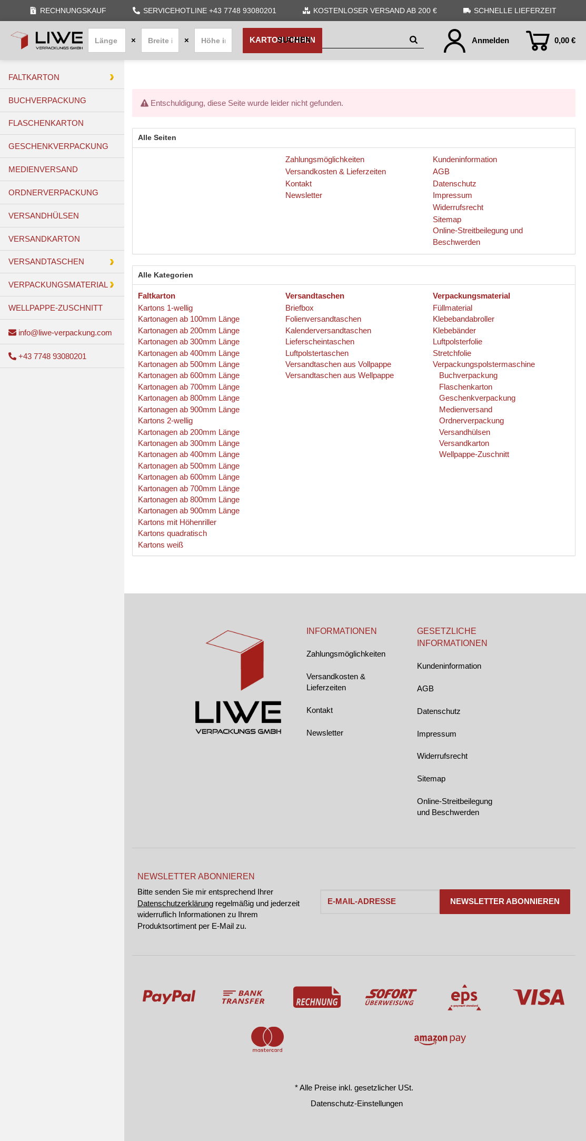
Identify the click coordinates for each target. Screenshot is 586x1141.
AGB (425, 688)
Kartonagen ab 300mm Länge (189, 341)
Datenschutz (439, 711)
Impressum (436, 733)
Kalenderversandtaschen (328, 330)
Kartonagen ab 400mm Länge (189, 353)
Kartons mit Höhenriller (177, 522)
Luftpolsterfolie (457, 341)
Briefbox (299, 307)
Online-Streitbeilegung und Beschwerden (454, 807)
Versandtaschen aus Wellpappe (339, 375)
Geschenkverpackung (476, 397)
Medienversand (464, 409)
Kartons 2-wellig (165, 420)
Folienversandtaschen (323, 318)
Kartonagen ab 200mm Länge (189, 330)
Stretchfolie (452, 353)
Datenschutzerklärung (175, 903)
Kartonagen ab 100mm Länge (189, 318)
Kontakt (319, 710)
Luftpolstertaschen (317, 353)
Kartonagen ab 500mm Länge (189, 364)
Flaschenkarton (464, 386)
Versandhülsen (463, 432)
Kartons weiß (160, 544)
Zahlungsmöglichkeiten (345, 653)
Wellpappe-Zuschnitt (473, 454)
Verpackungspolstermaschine (484, 364)
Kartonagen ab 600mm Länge (189, 375)
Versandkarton (463, 443)
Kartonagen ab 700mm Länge (189, 386)
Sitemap (431, 778)
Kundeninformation (449, 665)
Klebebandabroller (463, 318)
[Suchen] (341, 40)
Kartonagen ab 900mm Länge (189, 409)
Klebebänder (454, 330)
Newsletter (324, 732)
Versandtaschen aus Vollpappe (338, 364)
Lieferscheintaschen (319, 341)
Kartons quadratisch (172, 533)
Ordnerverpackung (470, 420)
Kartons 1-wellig (165, 307)
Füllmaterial (452, 307)
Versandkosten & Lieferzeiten (335, 682)
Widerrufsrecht (442, 755)
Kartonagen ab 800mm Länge (189, 397)
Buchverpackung (467, 375)
